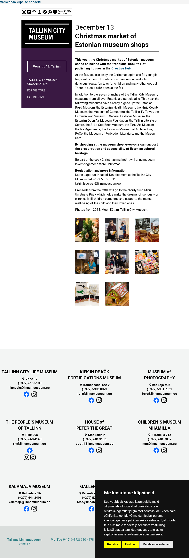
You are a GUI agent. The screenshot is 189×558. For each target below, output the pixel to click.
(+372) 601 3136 (94, 439)
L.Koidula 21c (159, 435)
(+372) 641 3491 (29, 498)
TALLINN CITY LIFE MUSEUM (30, 371)
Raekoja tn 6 (159, 385)
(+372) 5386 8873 (94, 389)
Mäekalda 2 (94, 435)
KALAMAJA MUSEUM (29, 486)
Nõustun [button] (112, 544)
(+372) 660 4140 (29, 439)
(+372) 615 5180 (29, 383)
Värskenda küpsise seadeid (20, 2)
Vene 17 (29, 379)
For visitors (36, 90)
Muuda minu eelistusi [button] (156, 544)
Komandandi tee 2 (94, 385)
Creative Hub (121, 68)
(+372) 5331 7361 (159, 389)
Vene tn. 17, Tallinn (46, 66)
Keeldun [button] (130, 544)
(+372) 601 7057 (159, 439)
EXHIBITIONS (35, 97)
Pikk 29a (29, 435)
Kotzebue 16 (29, 493)
